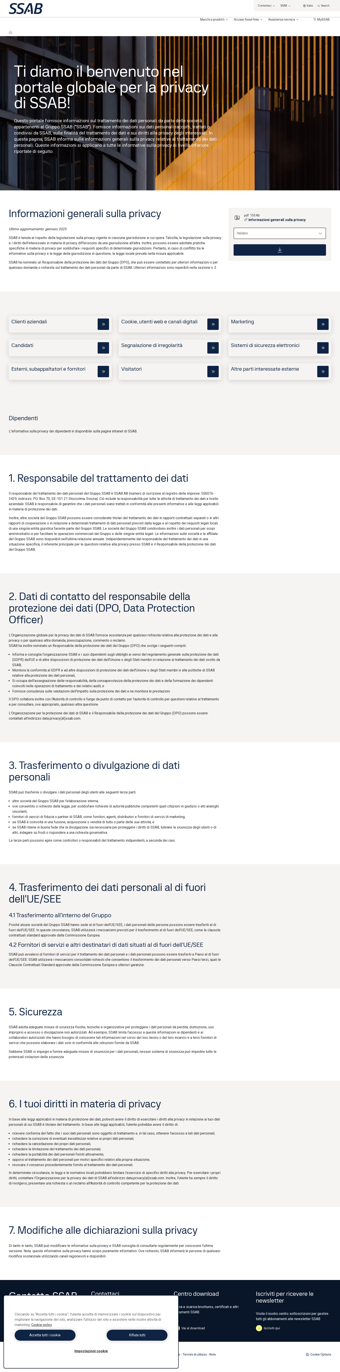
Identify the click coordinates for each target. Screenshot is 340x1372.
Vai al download (189, 1328)
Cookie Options (318, 1354)
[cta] (103, 324)
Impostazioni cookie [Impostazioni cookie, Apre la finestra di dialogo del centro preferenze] (91, 1351)
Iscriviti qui (268, 1328)
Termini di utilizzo (195, 1354)
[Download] (280, 250)
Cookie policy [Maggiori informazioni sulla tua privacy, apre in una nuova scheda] (41, 1325)
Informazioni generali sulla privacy (275, 220)
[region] (91, 1331)
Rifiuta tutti (130, 1335)
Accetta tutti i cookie (51, 1335)
